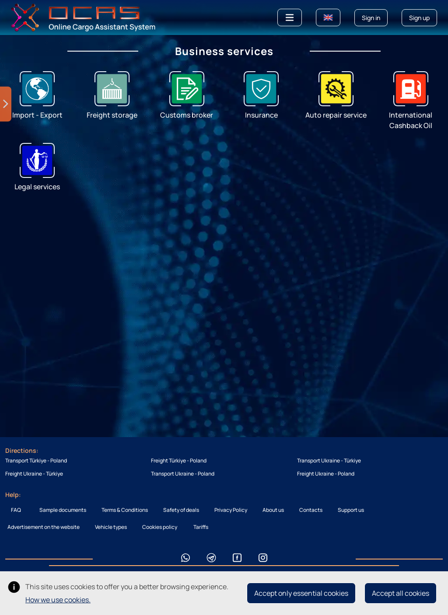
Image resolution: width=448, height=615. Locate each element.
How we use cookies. (58, 600)
